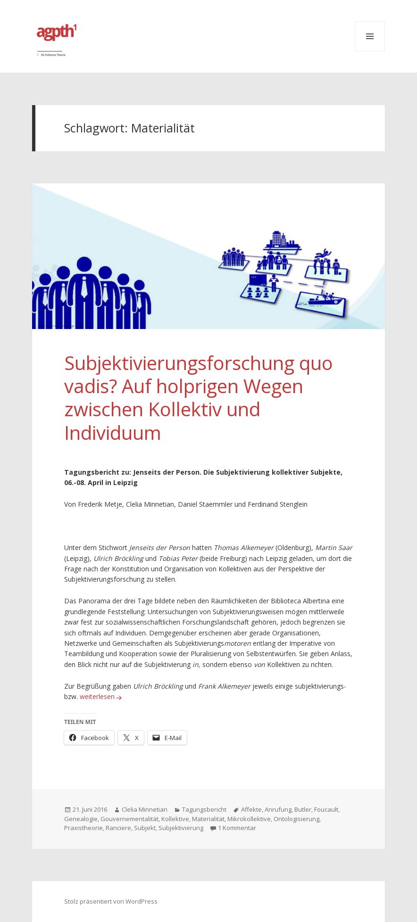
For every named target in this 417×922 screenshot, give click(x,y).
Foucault (326, 809)
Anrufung (278, 809)
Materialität (208, 819)
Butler (302, 809)
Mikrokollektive (249, 819)
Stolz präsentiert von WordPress (111, 901)
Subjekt (145, 827)
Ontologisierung (296, 819)
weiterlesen (102, 696)
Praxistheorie (83, 827)
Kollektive (175, 819)
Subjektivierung (180, 827)
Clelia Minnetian (144, 809)
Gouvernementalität (129, 819)
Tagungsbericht (204, 809)
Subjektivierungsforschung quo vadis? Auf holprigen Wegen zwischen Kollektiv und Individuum (198, 397)
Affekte (251, 809)
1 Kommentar (237, 827)
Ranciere (118, 827)
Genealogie (81, 819)
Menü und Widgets (370, 36)
